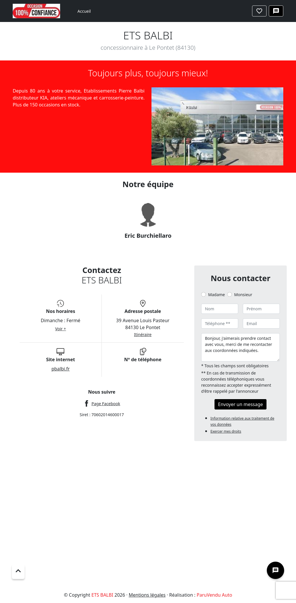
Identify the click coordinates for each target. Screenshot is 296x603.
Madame (216, 294)
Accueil (84, 11)
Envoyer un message (240, 404)
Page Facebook (105, 403)
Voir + (60, 328)
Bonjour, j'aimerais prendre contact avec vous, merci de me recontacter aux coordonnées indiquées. (240, 347)
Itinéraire (142, 334)
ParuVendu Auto (214, 595)
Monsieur (243, 294)
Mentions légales (147, 595)
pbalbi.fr (60, 369)
